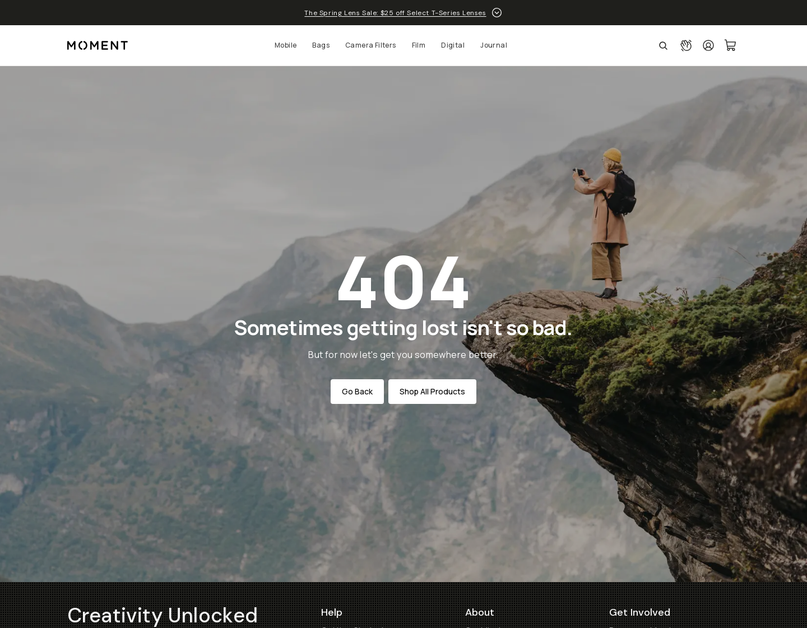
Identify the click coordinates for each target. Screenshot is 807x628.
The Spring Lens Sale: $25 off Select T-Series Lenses (395, 12)
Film (419, 45)
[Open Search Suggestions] (663, 45)
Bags (321, 45)
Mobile (285, 45)
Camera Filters (370, 45)
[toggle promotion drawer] (497, 12)
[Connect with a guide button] (686, 45)
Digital (453, 45)
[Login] (708, 45)
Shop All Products (432, 391)
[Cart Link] (731, 45)
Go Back (357, 391)
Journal (493, 45)
